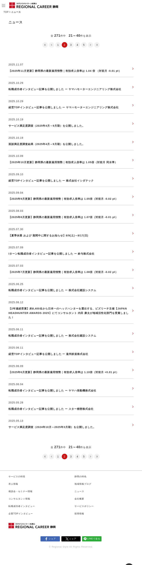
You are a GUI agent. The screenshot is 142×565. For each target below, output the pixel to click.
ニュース (79, 491)
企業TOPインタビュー (21, 513)
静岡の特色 (81, 476)
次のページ (90, 45)
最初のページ (45, 45)
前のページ (51, 45)
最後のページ (97, 45)
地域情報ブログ (83, 484)
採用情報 (79, 513)
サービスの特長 (17, 476)
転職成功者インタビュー (22, 506)
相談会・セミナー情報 (21, 491)
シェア (52, 538)
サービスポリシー (84, 506)
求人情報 (13, 484)
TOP (6, 12)
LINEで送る (93, 538)
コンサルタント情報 (19, 499)
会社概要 (79, 499)
